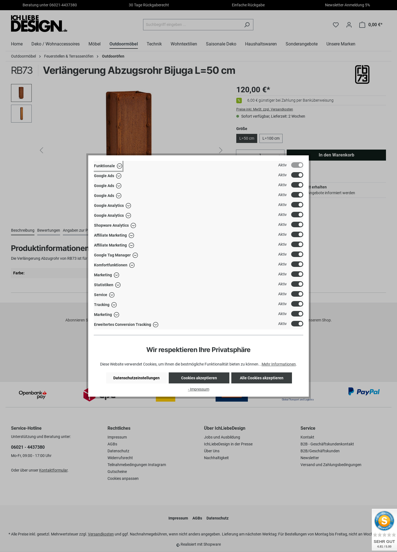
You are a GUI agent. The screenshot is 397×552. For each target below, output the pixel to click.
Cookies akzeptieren (199, 378)
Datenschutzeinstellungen (136, 378)
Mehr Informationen (279, 364)
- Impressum (198, 389)
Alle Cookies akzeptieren (261, 378)
